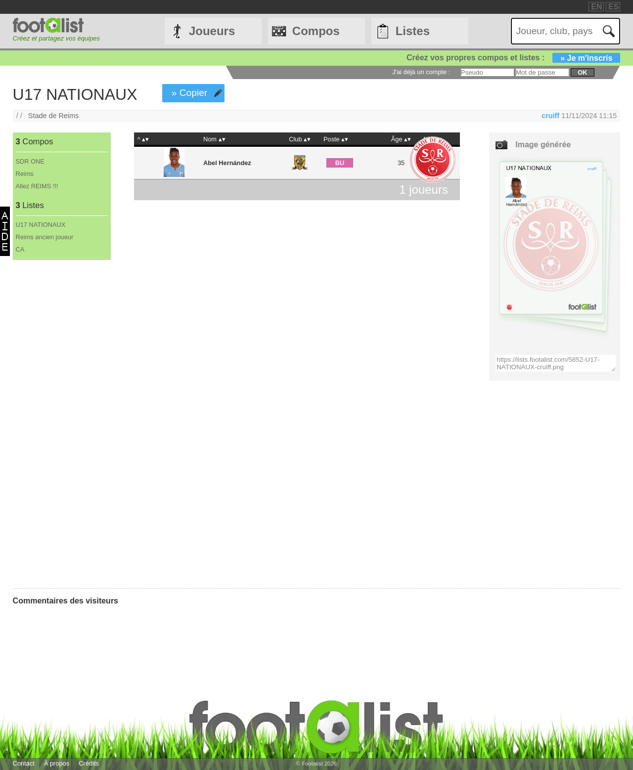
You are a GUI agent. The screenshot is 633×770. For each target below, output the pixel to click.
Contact (24, 763)
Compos (316, 31)
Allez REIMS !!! (37, 186)
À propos (56, 763)
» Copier (190, 92)
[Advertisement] (61, 424)
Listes (413, 31)
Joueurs (212, 31)
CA (20, 249)
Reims (25, 173)
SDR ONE (30, 161)
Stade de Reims (53, 116)
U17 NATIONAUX (41, 224)
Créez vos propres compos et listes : (513, 57)
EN (596, 6)
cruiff (550, 116)
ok (582, 72)
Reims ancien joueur (45, 237)
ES (613, 6)
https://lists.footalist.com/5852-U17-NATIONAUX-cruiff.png (556, 363)
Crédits (89, 763)
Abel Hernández (227, 163)
